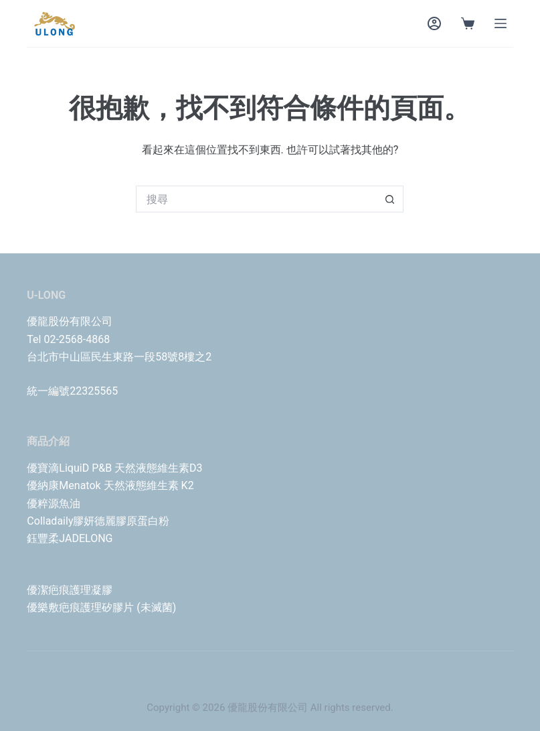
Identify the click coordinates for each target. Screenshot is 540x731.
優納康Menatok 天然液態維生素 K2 (110, 485)
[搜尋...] (256, 199)
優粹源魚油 (53, 503)
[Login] (434, 23)
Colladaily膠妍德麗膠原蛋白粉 (98, 521)
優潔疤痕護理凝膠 (69, 590)
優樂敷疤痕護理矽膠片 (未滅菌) (101, 607)
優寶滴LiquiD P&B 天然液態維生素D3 (114, 468)
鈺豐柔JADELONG (69, 538)
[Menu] (500, 23)
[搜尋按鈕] (390, 199)
